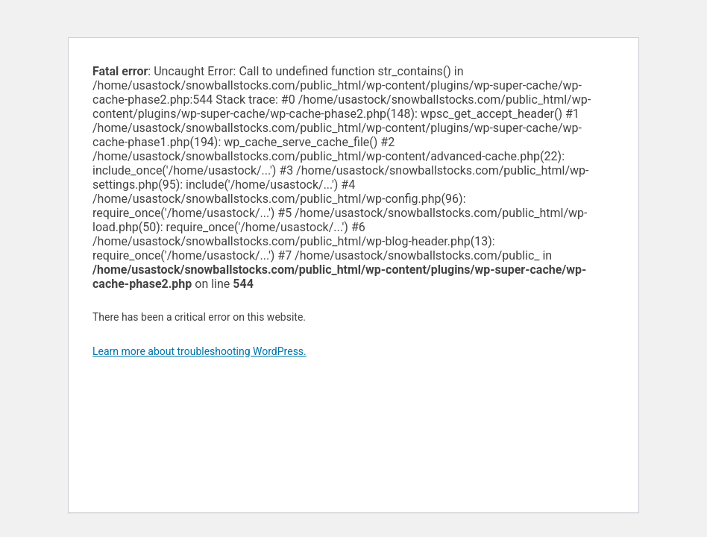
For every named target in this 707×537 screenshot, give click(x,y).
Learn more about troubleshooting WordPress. (199, 351)
